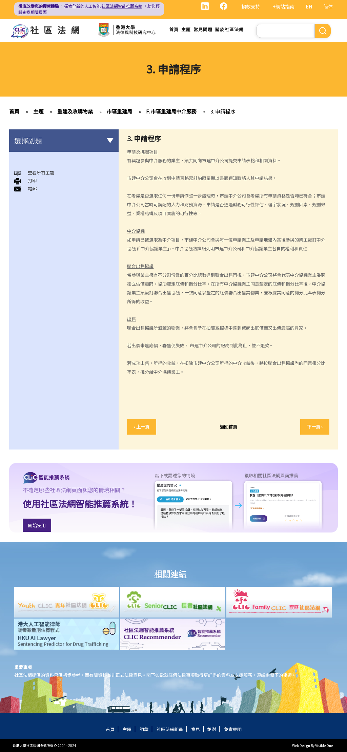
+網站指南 (283, 6)
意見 (195, 729)
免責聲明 (233, 729)
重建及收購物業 (75, 111)
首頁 (174, 29)
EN (309, 6)
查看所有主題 (41, 172)
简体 (328, 6)
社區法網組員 (170, 729)
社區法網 (57, 30)
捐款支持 (250, 6)
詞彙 (144, 729)
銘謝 (211, 729)
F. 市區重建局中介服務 (171, 111)
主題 (186, 29)
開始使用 (37, 525)
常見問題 (202, 29)
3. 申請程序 (223, 111)
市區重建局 (119, 111)
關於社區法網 (229, 29)
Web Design (301, 745)
